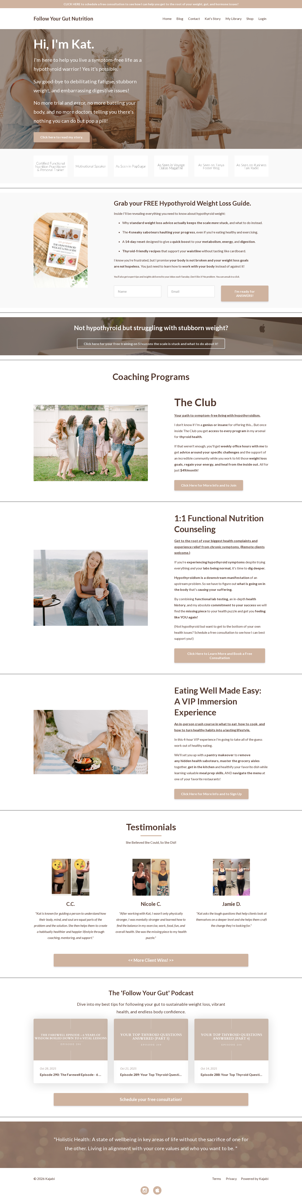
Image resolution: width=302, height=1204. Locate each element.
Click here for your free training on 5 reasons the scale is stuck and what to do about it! (151, 344)
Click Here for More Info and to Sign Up (211, 794)
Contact (194, 19)
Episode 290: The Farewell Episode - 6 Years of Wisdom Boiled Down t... (95, 1075)
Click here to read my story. (61, 137)
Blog (179, 19)
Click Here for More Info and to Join (208, 485)
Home (167, 19)
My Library (233, 19)
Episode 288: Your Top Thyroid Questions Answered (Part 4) (247, 1075)
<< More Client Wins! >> (151, 960)
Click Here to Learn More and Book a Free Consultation (219, 656)
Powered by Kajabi (254, 1179)
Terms (216, 1179)
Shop (250, 19)
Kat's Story (213, 19)
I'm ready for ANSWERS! (245, 293)
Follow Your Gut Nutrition (63, 18)
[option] (151, 1145)
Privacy (231, 1179)
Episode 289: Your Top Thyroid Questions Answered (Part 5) (166, 1075)
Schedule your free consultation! (151, 1099)
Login (262, 19)
